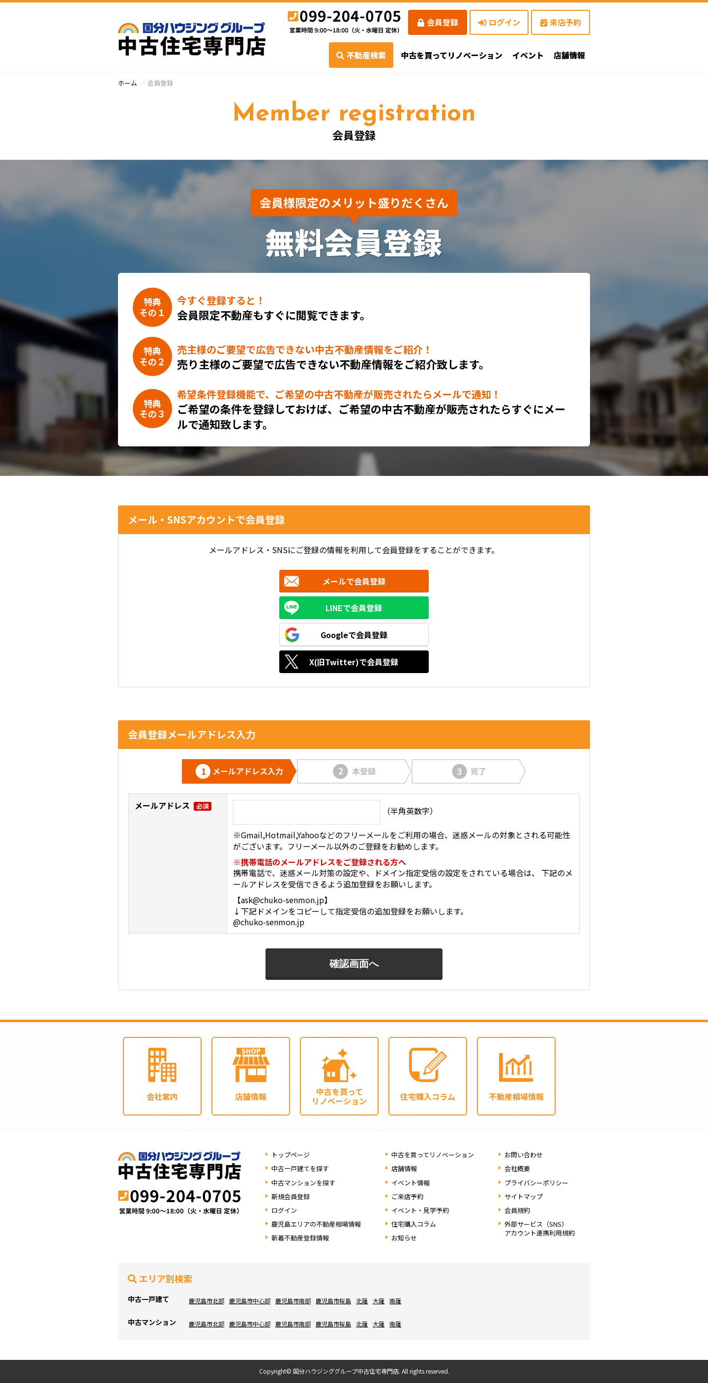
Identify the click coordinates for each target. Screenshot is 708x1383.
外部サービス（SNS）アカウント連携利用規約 (539, 1228)
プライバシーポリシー (536, 1182)
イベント (528, 55)
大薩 (378, 1300)
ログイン (499, 22)
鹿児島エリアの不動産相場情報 (316, 1224)
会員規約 (517, 1210)
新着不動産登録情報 (300, 1238)
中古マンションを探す (303, 1182)
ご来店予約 (407, 1196)
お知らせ (404, 1238)
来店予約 (560, 22)
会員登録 (437, 22)
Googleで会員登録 (354, 635)
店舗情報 (404, 1169)
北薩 (362, 1300)
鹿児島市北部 (206, 1300)
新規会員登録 (290, 1196)
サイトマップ (523, 1196)
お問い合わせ (523, 1154)
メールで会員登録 (354, 581)
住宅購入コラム (413, 1224)
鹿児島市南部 (293, 1300)
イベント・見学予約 (420, 1210)
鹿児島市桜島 (333, 1300)
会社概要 (517, 1169)
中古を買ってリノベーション (451, 55)
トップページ (290, 1154)
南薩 (395, 1300)
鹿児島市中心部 (249, 1300)
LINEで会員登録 (354, 608)
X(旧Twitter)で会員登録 (354, 662)
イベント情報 (410, 1182)
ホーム (127, 83)
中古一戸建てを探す (300, 1169)
